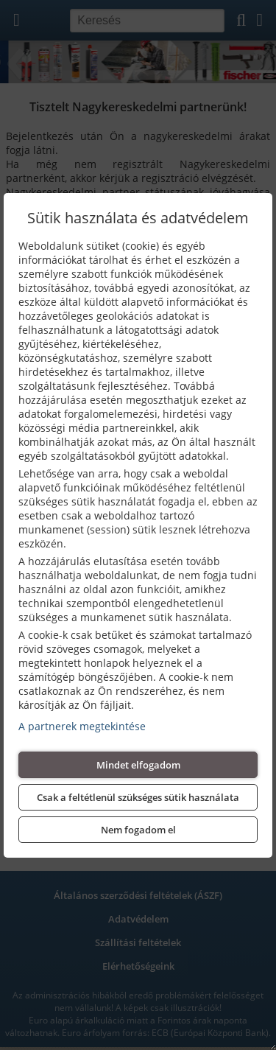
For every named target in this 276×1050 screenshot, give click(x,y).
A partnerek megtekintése (82, 726)
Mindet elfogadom (138, 764)
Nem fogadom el (138, 829)
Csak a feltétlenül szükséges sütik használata (138, 797)
